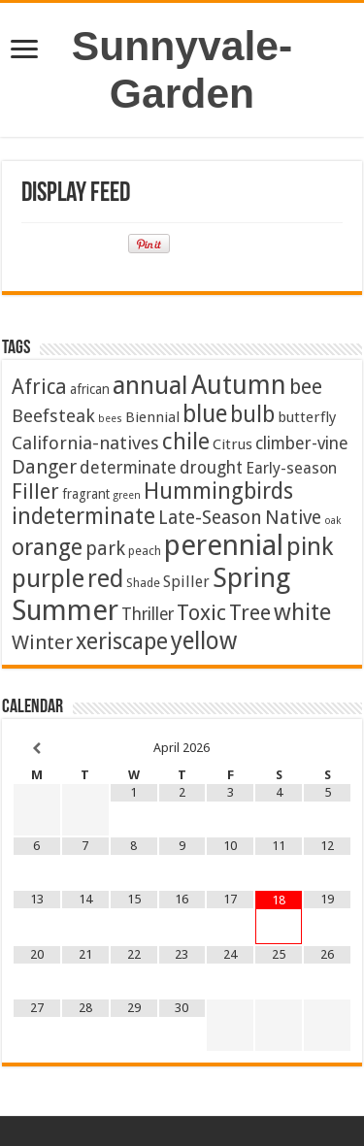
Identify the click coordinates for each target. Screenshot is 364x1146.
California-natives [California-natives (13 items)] (85, 443)
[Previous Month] (37, 748)
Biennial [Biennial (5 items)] (152, 417)
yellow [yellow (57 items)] (204, 641)
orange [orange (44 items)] (47, 547)
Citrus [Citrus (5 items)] (232, 444)
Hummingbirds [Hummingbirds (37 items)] (218, 491)
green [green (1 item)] (127, 495)
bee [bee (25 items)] (305, 387)
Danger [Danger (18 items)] (44, 466)
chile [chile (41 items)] (186, 441)
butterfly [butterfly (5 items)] (307, 417)
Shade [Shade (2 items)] (143, 582)
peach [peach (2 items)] (144, 550)
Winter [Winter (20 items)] (42, 642)
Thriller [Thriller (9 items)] (147, 614)
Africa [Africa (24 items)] (39, 387)
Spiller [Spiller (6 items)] (186, 582)
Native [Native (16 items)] (293, 518)
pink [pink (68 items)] (309, 546)
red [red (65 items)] (105, 579)
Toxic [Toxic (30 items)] (201, 613)
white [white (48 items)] (302, 612)
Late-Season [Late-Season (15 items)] (210, 518)
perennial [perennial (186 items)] (223, 545)
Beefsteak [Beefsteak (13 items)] (53, 416)
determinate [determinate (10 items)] (128, 467)
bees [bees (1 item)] (110, 418)
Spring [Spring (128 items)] (251, 578)
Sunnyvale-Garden (182, 69)
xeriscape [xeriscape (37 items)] (122, 641)
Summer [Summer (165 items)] (65, 610)
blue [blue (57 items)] (204, 414)
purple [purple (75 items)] (48, 578)
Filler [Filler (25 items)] (35, 491)
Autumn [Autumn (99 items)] (238, 385)
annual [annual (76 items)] (150, 385)
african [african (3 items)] (90, 389)
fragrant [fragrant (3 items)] (86, 494)
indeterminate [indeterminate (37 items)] (83, 516)
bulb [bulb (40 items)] (252, 415)
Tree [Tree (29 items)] (250, 613)
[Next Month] (327, 748)
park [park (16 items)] (105, 549)
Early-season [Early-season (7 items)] (291, 468)
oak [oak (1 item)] (332, 520)
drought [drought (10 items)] (211, 467)
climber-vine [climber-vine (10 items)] (301, 443)
